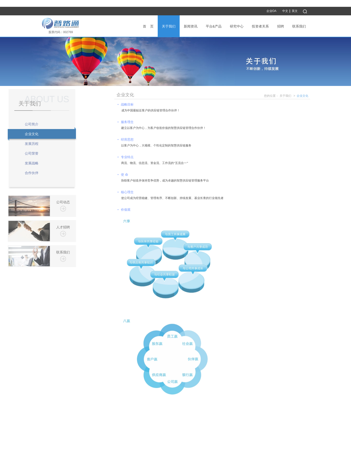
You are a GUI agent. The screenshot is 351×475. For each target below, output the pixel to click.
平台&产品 (214, 26)
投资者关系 (260, 26)
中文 (285, 11)
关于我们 (169, 26)
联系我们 (299, 26)
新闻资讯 (190, 26)
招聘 (280, 26)
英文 (295, 11)
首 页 (148, 26)
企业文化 (302, 96)
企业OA (271, 11)
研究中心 (237, 26)
